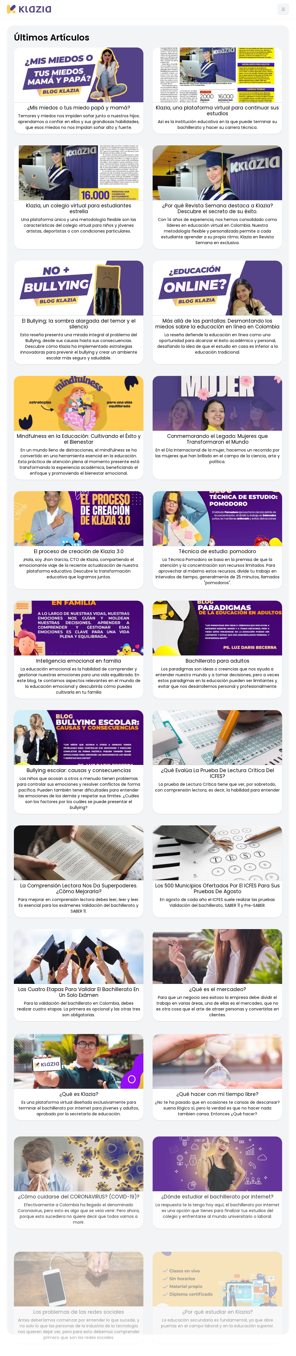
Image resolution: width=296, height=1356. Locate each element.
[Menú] (283, 9)
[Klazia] (29, 9)
